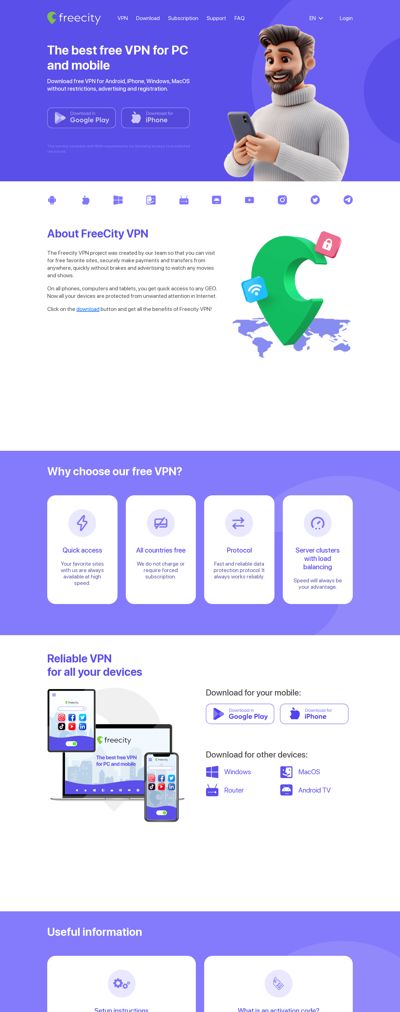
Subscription (183, 18)
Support (216, 18)
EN (312, 18)
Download (148, 18)
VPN (123, 18)
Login (346, 18)
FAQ (239, 18)
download (87, 309)
